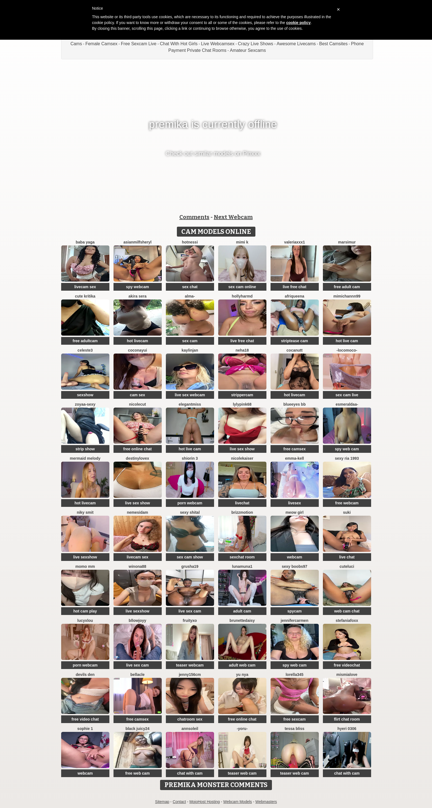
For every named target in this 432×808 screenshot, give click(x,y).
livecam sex (85, 287)
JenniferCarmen (294, 620)
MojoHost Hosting (204, 801)
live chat (347, 557)
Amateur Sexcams (248, 50)
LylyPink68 (242, 404)
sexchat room (242, 557)
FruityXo (190, 620)
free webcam (347, 503)
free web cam (137, 773)
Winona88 (137, 566)
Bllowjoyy (137, 620)
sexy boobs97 (294, 566)
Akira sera (137, 296)
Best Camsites (333, 43)
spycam (294, 611)
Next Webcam (233, 217)
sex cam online (242, 287)
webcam (294, 557)
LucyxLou (85, 620)
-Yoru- (242, 728)
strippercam (242, 395)
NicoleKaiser (242, 458)
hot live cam (347, 341)
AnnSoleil (190, 728)
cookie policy (298, 22)
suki (347, 512)
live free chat (294, 287)
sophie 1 (85, 728)
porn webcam (189, 503)
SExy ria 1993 (347, 458)
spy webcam (137, 287)
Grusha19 (189, 566)
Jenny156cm (190, 674)
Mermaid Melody (85, 458)
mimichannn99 (346, 296)
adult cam (242, 611)
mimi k (242, 242)
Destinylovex (137, 458)
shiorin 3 (190, 458)
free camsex (295, 449)
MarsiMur (347, 242)
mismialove (346, 674)
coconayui (137, 350)
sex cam (189, 341)
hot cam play (85, 611)
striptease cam (294, 341)
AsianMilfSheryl (137, 242)
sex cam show (190, 557)
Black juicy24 (137, 728)
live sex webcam (190, 395)
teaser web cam (242, 773)
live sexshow (85, 557)
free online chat (137, 449)
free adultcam (85, 341)
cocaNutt (295, 350)
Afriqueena (294, 296)
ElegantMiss (190, 404)
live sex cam (190, 611)
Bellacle (137, 674)
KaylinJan (190, 350)
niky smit (85, 512)
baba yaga (85, 242)
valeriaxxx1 (294, 242)
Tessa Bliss (294, 728)
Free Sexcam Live (138, 43)
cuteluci (347, 566)
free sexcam (295, 719)
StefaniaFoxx (347, 620)
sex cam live (347, 395)
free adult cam (347, 287)
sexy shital (190, 512)
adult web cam (242, 665)
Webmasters (266, 801)
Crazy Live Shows (255, 43)
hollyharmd (242, 296)
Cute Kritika (85, 296)
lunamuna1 (242, 566)
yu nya (242, 674)
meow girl (294, 512)
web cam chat (347, 611)
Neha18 (242, 350)
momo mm (85, 566)
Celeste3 (85, 350)
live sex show (242, 449)
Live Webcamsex (218, 43)
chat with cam (190, 773)
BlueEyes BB (295, 404)
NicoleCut (137, 404)
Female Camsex (101, 43)
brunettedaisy (242, 620)
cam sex (137, 395)
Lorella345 (295, 674)
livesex (294, 503)
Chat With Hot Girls (179, 43)
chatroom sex (189, 719)
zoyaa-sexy (85, 404)
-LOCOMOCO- (346, 350)
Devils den (85, 674)
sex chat (190, 287)
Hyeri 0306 (347, 728)
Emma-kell (294, 458)
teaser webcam (190, 665)
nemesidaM (137, 512)
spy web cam (347, 449)
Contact (179, 801)
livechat (242, 503)
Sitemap (162, 801)
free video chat (85, 719)
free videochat (347, 665)
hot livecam (137, 341)
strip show (85, 449)
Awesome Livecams (296, 43)
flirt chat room (347, 719)
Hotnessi (190, 242)
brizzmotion (242, 512)
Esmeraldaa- (347, 404)
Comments (194, 217)
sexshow (85, 395)
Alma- (190, 296)
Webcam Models (237, 801)
